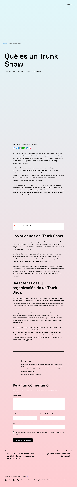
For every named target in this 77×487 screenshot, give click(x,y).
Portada (5, 43)
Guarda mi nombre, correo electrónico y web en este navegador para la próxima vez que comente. (39, 433)
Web (14, 423)
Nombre (16, 414)
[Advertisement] (38, 24)
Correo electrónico (46, 414)
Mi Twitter (36, 369)
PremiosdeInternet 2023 (52, 369)
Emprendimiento (38, 71)
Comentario (17, 395)
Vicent (29, 71)
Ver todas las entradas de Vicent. (31, 374)
